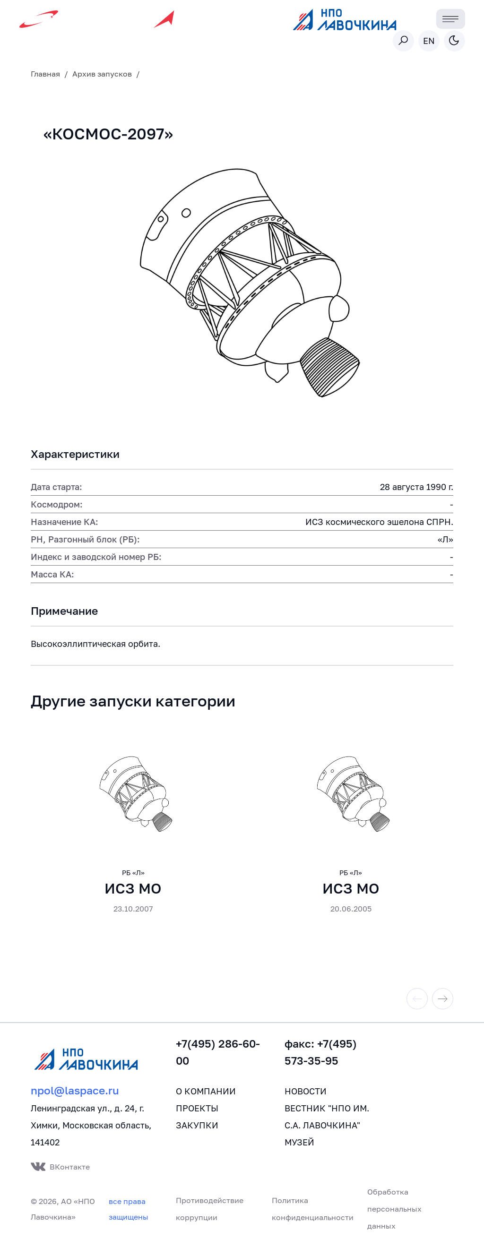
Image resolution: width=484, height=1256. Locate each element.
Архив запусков (102, 73)
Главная (45, 73)
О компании (206, 1100)
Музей (299, 1151)
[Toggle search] (403, 41)
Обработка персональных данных (394, 1218)
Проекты (197, 1117)
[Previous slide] (417, 1008)
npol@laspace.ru (75, 1099)
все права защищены (128, 1218)
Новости (306, 1100)
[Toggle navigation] (450, 19)
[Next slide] (442, 1008)
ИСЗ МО (133, 897)
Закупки (197, 1134)
